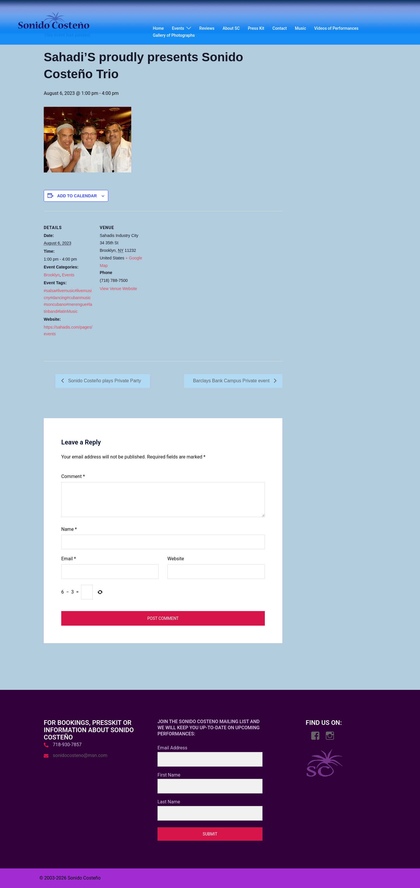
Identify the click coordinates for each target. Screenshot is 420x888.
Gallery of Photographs (174, 35)
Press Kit (256, 28)
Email (68, 559)
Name (69, 529)
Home (158, 28)
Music (300, 28)
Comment (73, 476)
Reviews (206, 28)
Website (175, 559)
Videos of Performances (336, 28)
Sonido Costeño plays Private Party (104, 380)
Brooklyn (52, 275)
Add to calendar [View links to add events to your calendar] (77, 195)
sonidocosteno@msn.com (80, 755)
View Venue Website (118, 288)
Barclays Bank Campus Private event (231, 380)
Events (178, 28)
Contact (279, 28)
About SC (231, 28)
